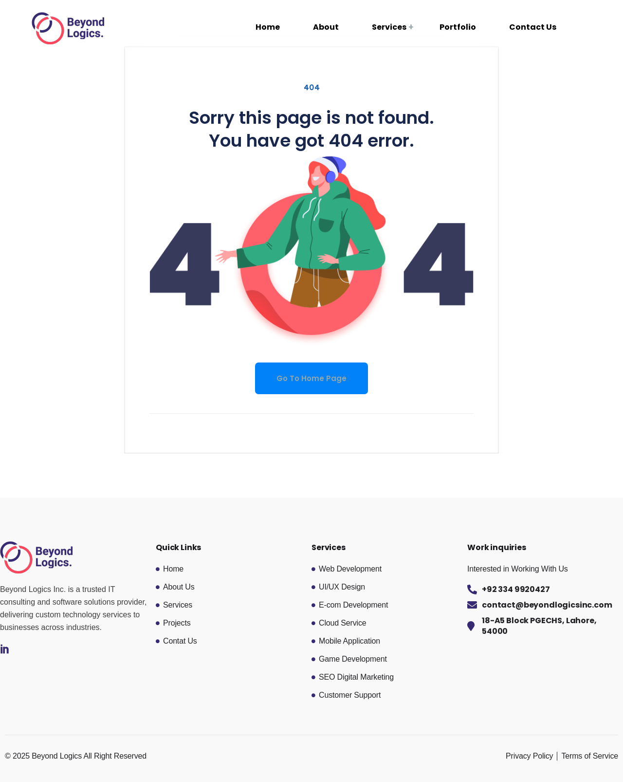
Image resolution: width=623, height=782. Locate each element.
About (326, 27)
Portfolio (458, 27)
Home (268, 27)
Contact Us (532, 27)
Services (389, 27)
